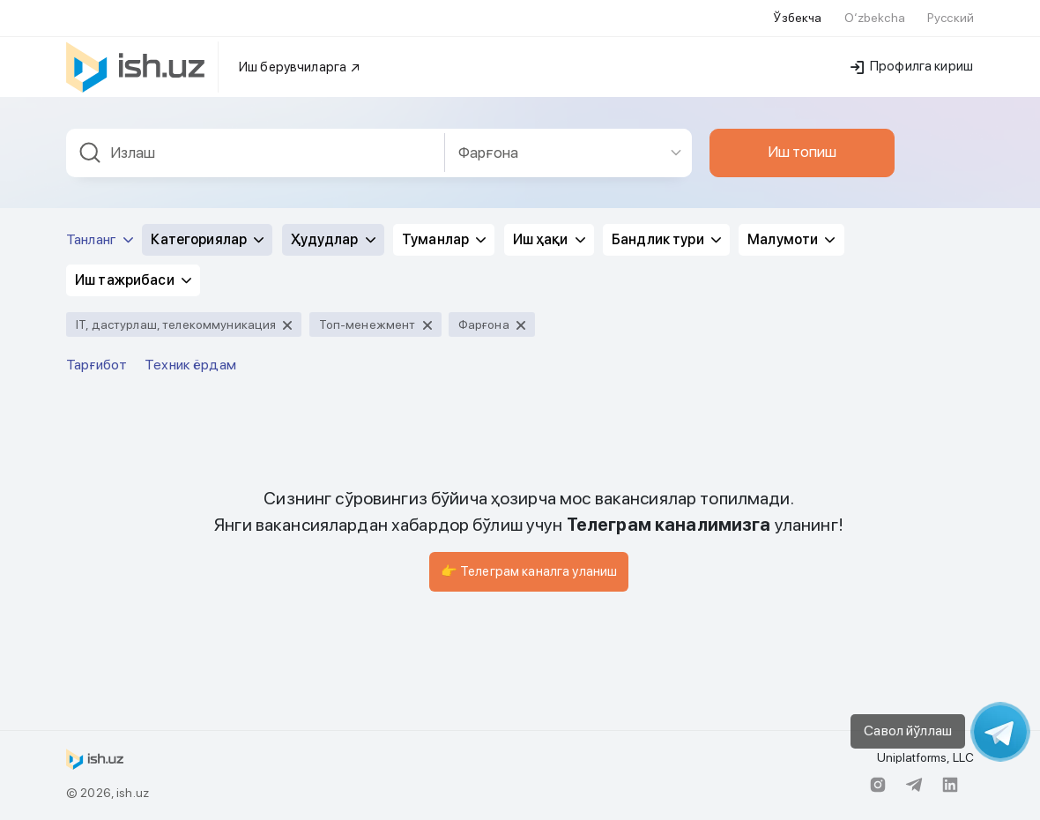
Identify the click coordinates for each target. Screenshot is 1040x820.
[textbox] (255, 153)
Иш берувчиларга (300, 67)
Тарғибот (96, 364)
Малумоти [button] (791, 239)
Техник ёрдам (190, 364)
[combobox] (255, 153)
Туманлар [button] (444, 239)
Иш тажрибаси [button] (133, 280)
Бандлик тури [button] (666, 239)
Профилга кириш (912, 66)
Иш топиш (802, 151)
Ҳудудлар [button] (333, 239)
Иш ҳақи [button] (549, 239)
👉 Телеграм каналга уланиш (529, 571)
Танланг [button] (99, 239)
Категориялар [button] (207, 239)
